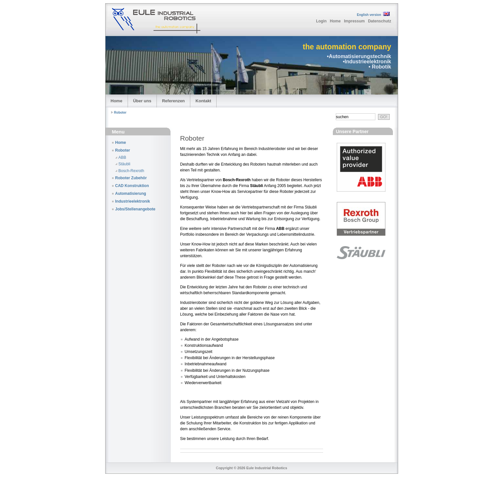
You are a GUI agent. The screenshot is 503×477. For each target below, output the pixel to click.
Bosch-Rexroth (131, 171)
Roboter (120, 112)
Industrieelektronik (132, 201)
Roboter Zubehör (131, 178)
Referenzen (173, 100)
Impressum (354, 21)
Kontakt (203, 100)
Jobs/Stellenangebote (135, 209)
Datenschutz (379, 21)
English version (369, 15)
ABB (122, 157)
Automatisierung (130, 193)
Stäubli (125, 164)
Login (321, 21)
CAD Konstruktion (132, 185)
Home (335, 21)
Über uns (142, 100)
